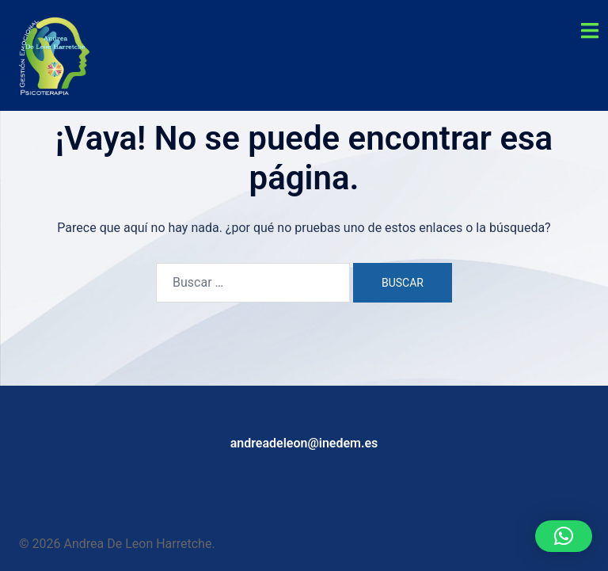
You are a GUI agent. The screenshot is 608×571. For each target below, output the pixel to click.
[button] (563, 536)
